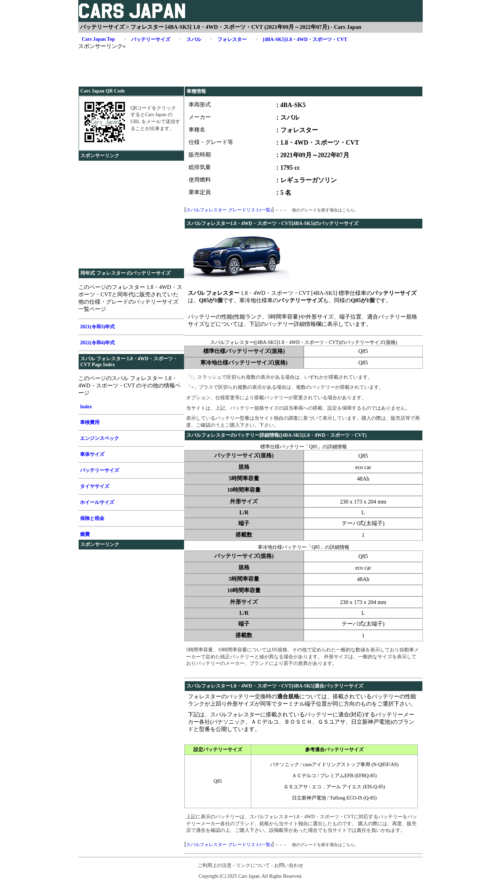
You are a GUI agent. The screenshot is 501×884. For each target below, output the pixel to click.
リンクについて (253, 865)
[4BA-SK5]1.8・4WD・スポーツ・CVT (301, 40)
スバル (190, 40)
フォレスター (228, 40)
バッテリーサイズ (147, 40)
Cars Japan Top (98, 39)
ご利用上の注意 (215, 865)
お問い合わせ (288, 865)
